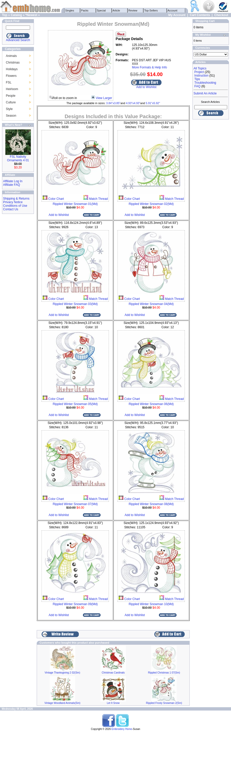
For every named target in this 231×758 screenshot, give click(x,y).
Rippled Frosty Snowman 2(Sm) (164, 703)
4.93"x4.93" (133, 103)
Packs (84, 10)
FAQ (197, 86)
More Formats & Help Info (149, 67)
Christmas (13, 62)
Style (9, 109)
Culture (11, 102)
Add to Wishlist (146, 87)
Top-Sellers (151, 10)
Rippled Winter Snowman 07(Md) (75, 504)
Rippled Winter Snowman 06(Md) (151, 404)
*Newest (31, 15)
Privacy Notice (13, 202)
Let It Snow (113, 703)
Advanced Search (18, 40)
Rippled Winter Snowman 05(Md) (75, 404)
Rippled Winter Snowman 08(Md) (151, 504)
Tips (197, 79)
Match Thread (98, 199)
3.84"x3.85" (113, 103)
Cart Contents (200, 15)
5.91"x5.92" (153, 103)
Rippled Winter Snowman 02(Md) (151, 204)
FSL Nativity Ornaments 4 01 (18, 158)
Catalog (16, 15)
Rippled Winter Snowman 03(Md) (75, 304)
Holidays (12, 69)
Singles (70, 10)
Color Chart (55, 199)
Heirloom (12, 89)
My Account (177, 15)
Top (4, 15)
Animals (11, 56)
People (10, 95)
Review (133, 10)
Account (172, 10)
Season (11, 115)
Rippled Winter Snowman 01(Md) (75, 204)
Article (116, 10)
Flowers (11, 76)
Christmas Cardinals (113, 672)
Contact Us (10, 209)
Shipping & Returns (16, 198)
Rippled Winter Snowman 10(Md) (151, 604)
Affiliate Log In (12, 181)
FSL (8, 82)
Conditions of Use (15, 205)
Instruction (201, 75)
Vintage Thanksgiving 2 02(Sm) (62, 672)
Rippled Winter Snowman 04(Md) (151, 304)
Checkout (221, 15)
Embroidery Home (121, 729)
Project (199, 72)
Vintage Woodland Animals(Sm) (62, 703)
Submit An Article (205, 93)
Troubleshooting (205, 82)
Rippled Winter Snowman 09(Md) (75, 604)
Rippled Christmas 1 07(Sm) (164, 672)
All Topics (200, 68)
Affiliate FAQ (11, 185)
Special (101, 10)
